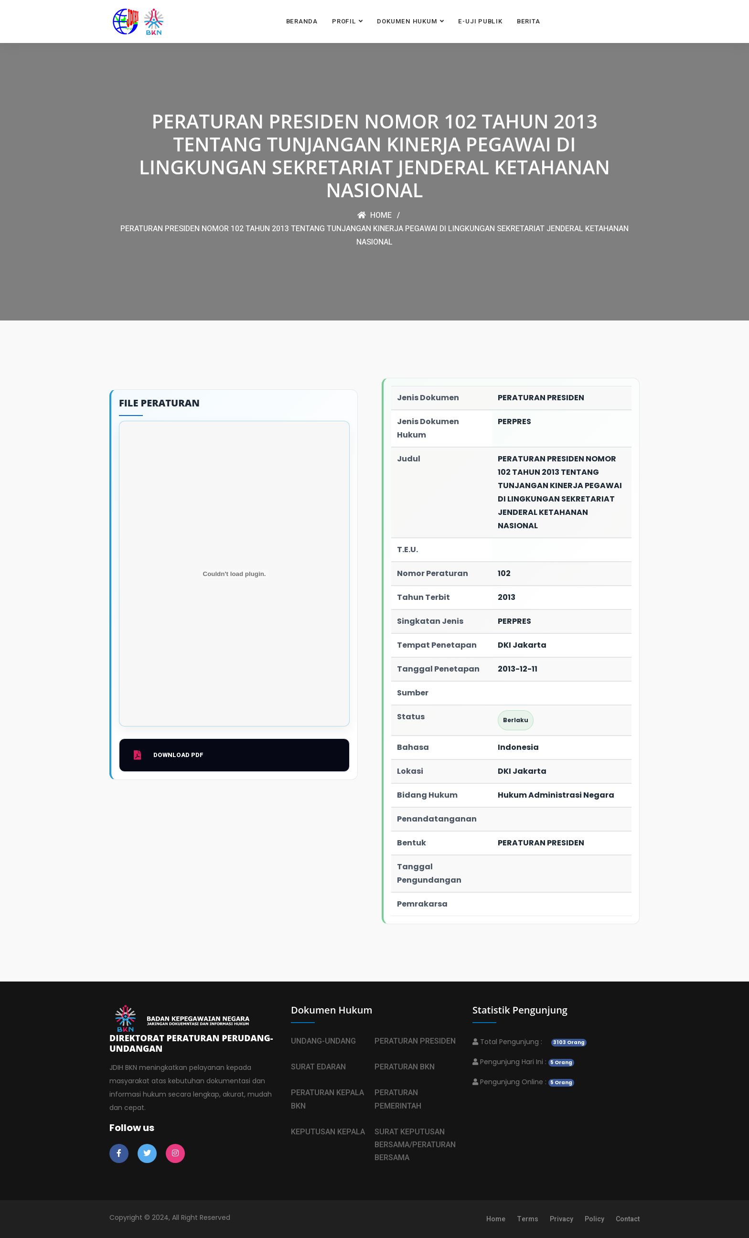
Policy (594, 1219)
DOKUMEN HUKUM (407, 21)
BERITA (528, 21)
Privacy (561, 1219)
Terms (527, 1219)
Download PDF (168, 755)
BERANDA (302, 21)
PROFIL (344, 21)
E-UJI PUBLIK (480, 21)
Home (374, 215)
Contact (628, 1219)
